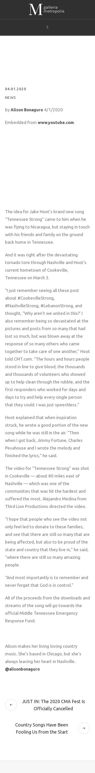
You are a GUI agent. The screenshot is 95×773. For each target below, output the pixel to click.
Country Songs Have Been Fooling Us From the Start (41, 728)
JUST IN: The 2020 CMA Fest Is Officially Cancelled (53, 705)
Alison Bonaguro (27, 109)
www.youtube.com (56, 122)
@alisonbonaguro (22, 669)
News (10, 98)
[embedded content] (47, 162)
